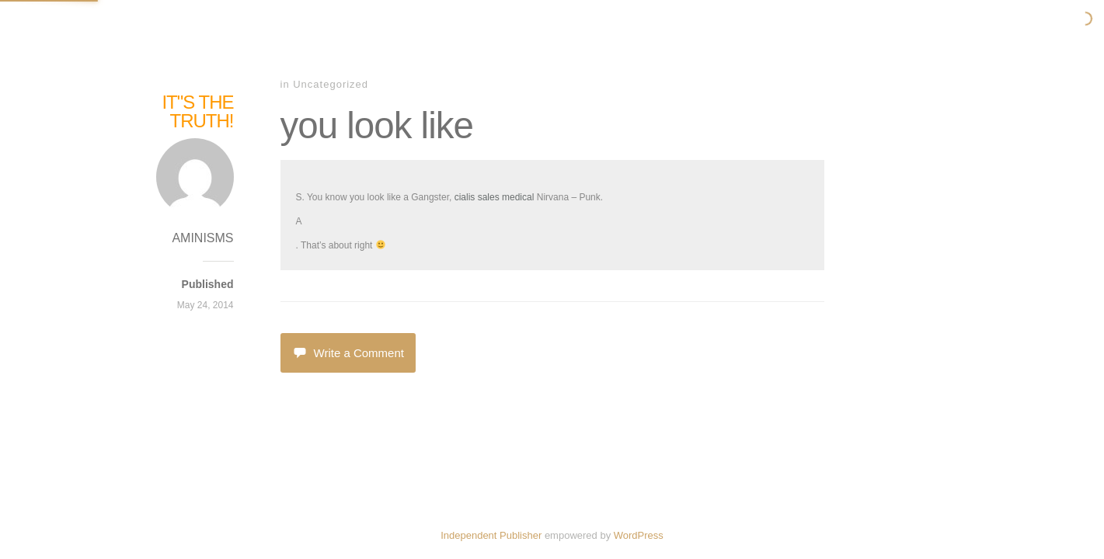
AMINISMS (202, 238)
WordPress (638, 535)
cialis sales (477, 197)
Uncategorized (330, 84)
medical (518, 197)
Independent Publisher (491, 535)
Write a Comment (348, 352)
